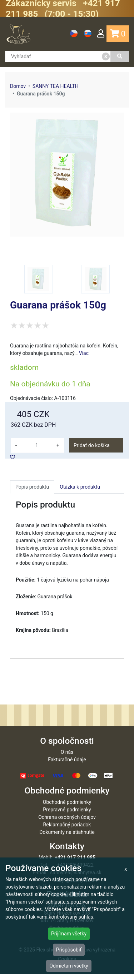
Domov (18, 86)
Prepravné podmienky (67, 809)
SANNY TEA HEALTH (56, 86)
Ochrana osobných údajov (67, 817)
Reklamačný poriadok (67, 824)
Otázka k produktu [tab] (80, 487)
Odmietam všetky (68, 966)
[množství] (36, 445)
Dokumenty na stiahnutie (66, 832)
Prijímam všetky (68, 933)
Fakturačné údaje (67, 759)
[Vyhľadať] (120, 56)
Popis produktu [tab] (32, 487)
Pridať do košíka (92, 445)
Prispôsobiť (68, 950)
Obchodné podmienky (67, 802)
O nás (67, 752)
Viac (84, 353)
